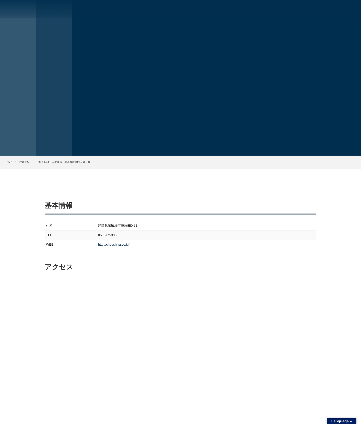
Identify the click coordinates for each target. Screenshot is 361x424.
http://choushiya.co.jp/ (113, 244)
